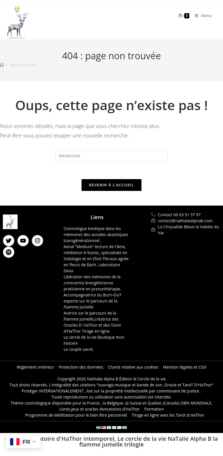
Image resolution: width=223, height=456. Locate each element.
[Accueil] (2, 65)
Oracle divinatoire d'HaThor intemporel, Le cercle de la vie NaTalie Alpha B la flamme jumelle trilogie (111, 441)
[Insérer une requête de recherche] (111, 156)
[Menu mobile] (201, 15)
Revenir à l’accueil (111, 184)
